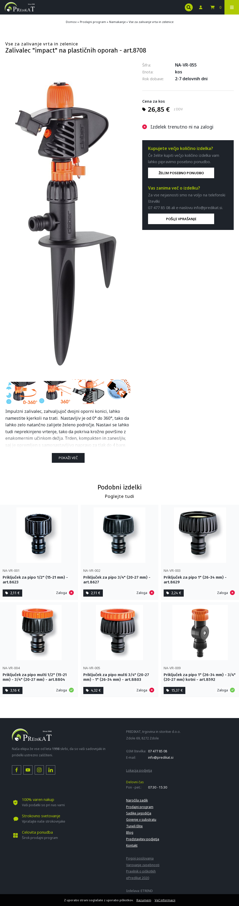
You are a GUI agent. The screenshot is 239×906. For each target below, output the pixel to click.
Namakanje (117, 22)
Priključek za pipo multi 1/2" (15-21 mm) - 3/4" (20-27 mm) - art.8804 (35, 677)
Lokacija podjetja (139, 770)
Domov (71, 22)
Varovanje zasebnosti (142, 865)
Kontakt (131, 845)
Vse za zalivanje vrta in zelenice (151, 22)
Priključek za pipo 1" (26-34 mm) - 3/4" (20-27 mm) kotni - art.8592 (200, 677)
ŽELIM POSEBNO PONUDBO (181, 173)
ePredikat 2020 (137, 878)
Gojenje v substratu (141, 819)
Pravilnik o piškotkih (141, 871)
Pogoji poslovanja (140, 858)
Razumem (143, 900)
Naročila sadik (137, 800)
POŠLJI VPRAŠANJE (181, 218)
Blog (129, 832)
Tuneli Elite (134, 826)
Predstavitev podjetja (142, 839)
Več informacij (165, 900)
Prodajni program (93, 22)
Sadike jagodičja (138, 813)
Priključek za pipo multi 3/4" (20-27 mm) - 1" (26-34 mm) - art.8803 (116, 677)
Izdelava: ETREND (139, 891)
